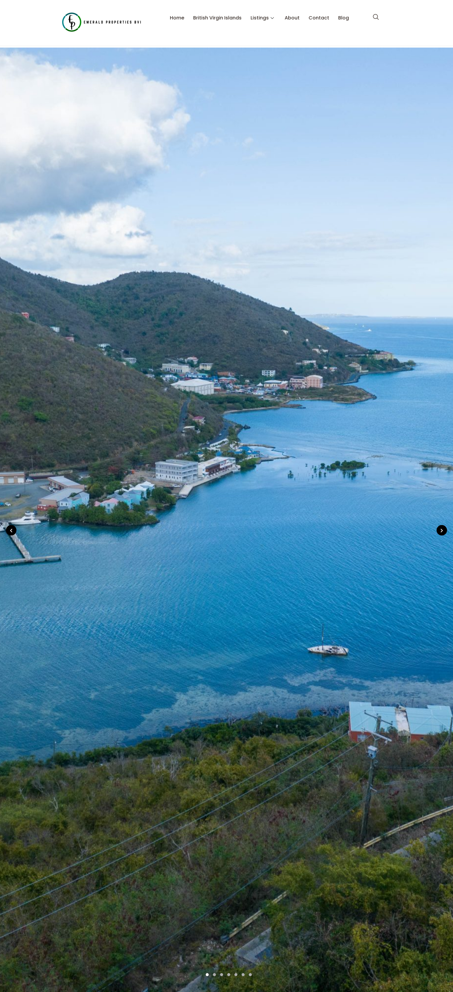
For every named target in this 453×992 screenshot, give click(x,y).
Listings (262, 13)
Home (177, 13)
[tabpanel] (226, 520)
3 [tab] (221, 974)
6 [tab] (243, 974)
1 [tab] (207, 974)
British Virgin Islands (217, 13)
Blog (343, 13)
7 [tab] (250, 974)
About (292, 13)
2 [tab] (214, 974)
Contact (319, 13)
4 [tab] (228, 974)
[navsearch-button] (376, 13)
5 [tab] (235, 974)
